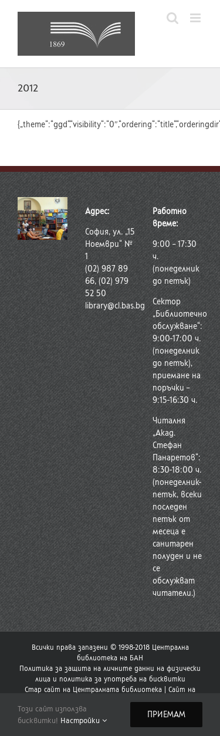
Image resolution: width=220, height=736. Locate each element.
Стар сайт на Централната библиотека (93, 690)
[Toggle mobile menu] (196, 18)
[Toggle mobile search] (172, 18)
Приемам (166, 715)
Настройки (83, 720)
